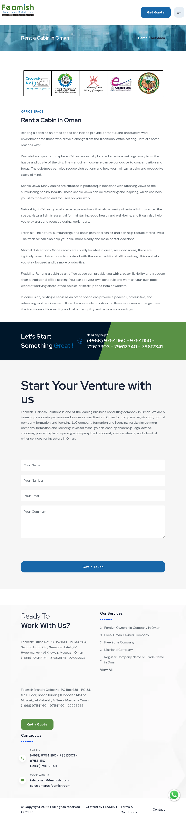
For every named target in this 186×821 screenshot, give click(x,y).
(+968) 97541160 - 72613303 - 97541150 (54, 758)
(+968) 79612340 (43, 766)
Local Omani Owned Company (124, 635)
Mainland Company (116, 650)
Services (158, 38)
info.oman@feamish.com (49, 780)
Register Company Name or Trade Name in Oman (132, 659)
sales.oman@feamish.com (50, 785)
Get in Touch (93, 567)
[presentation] (52, 546)
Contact (158, 809)
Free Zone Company (117, 642)
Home (143, 38)
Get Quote (154, 12)
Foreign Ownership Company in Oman (130, 627)
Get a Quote (37, 724)
